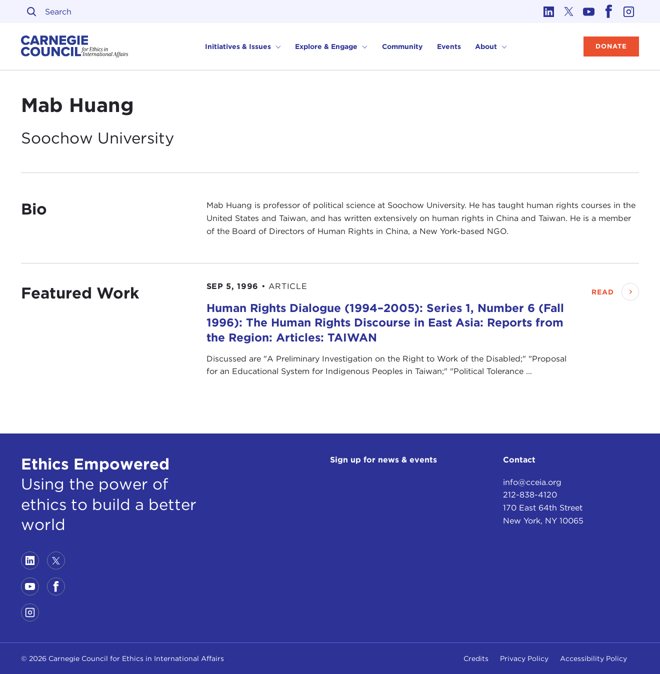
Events (449, 46)
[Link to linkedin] (549, 12)
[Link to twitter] (569, 12)
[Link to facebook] (609, 12)
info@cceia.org (532, 482)
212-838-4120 (530, 495)
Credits (476, 658)
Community (402, 46)
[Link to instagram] (629, 12)
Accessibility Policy (593, 658)
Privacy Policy (524, 658)
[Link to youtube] (589, 12)
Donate (611, 46)
